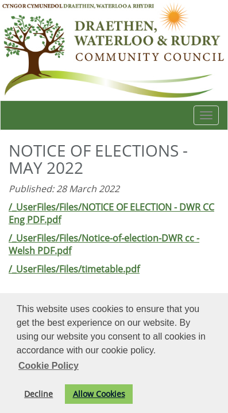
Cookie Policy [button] (48, 366)
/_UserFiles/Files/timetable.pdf (74, 269)
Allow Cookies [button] (99, 393)
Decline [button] (38, 393)
